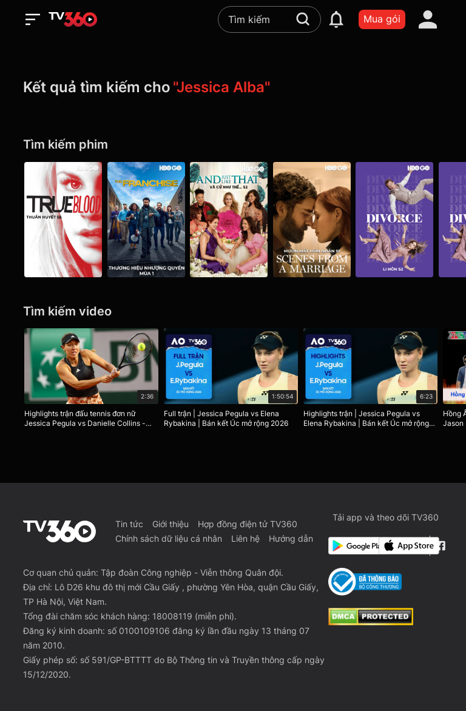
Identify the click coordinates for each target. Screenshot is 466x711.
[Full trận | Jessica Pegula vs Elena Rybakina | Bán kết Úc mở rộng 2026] (233, 380)
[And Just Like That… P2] (233, 219)
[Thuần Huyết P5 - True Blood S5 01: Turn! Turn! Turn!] (63, 219)
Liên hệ (245, 538)
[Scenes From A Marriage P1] (318, 219)
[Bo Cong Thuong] (365, 582)
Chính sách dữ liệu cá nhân (168, 538)
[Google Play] (351, 546)
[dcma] (370, 622)
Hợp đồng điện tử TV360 (247, 524)
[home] (73, 19)
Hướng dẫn (291, 538)
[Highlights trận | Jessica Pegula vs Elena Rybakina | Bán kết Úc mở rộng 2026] (374, 380)
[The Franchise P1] (148, 219)
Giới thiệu (170, 524)
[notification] (336, 19)
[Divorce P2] (403, 219)
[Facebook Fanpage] (439, 546)
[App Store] (402, 546)
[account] (428, 19)
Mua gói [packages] (381, 19)
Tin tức (129, 524)
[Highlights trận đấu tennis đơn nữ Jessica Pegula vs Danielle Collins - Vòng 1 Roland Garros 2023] (91, 380)
